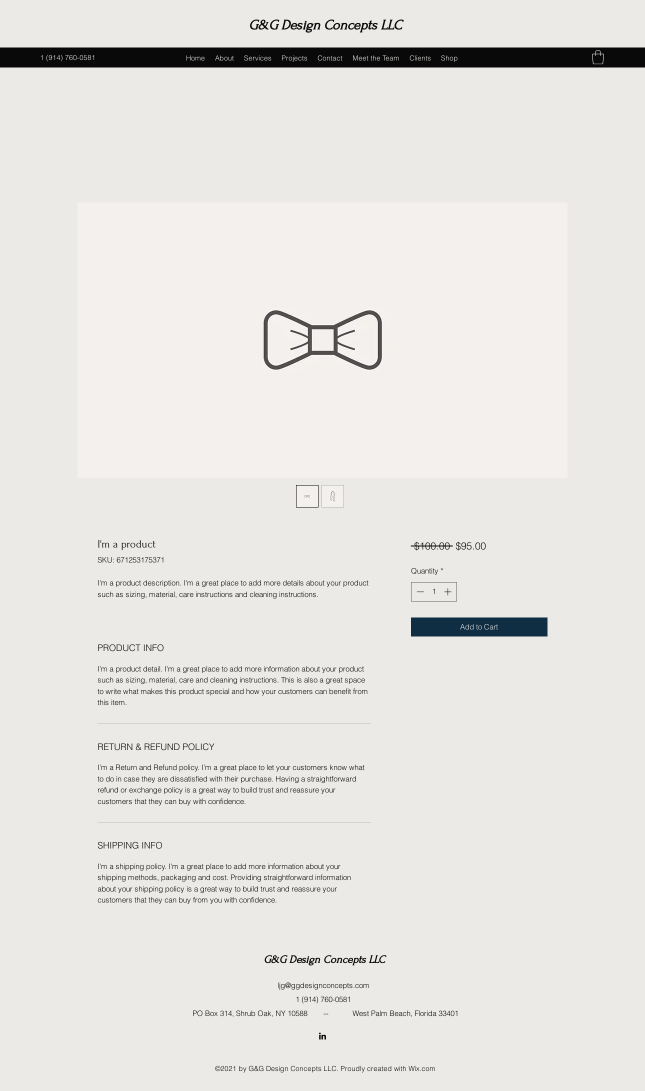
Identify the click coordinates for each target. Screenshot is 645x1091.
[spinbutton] (434, 591)
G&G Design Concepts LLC (325, 25)
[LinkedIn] (323, 1036)
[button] (598, 57)
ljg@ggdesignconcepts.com (324, 985)
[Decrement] (419, 591)
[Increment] (449, 591)
